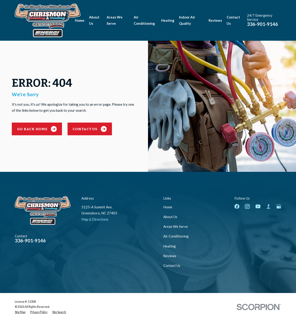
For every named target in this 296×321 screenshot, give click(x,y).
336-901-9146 (262, 24)
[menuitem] (20, 312)
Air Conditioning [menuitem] (144, 20)
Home (167, 207)
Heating (169, 246)
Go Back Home (37, 129)
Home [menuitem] (79, 20)
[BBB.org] (268, 206)
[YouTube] (258, 206)
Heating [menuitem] (167, 20)
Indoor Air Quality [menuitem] (187, 20)
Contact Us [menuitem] (233, 20)
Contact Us (90, 129)
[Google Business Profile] (278, 206)
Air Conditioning (176, 236)
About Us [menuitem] (94, 20)
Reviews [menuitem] (215, 20)
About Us (170, 217)
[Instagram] (247, 206)
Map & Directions (94, 219)
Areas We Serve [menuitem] (115, 20)
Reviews (169, 256)
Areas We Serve (175, 226)
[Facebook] (236, 206)
